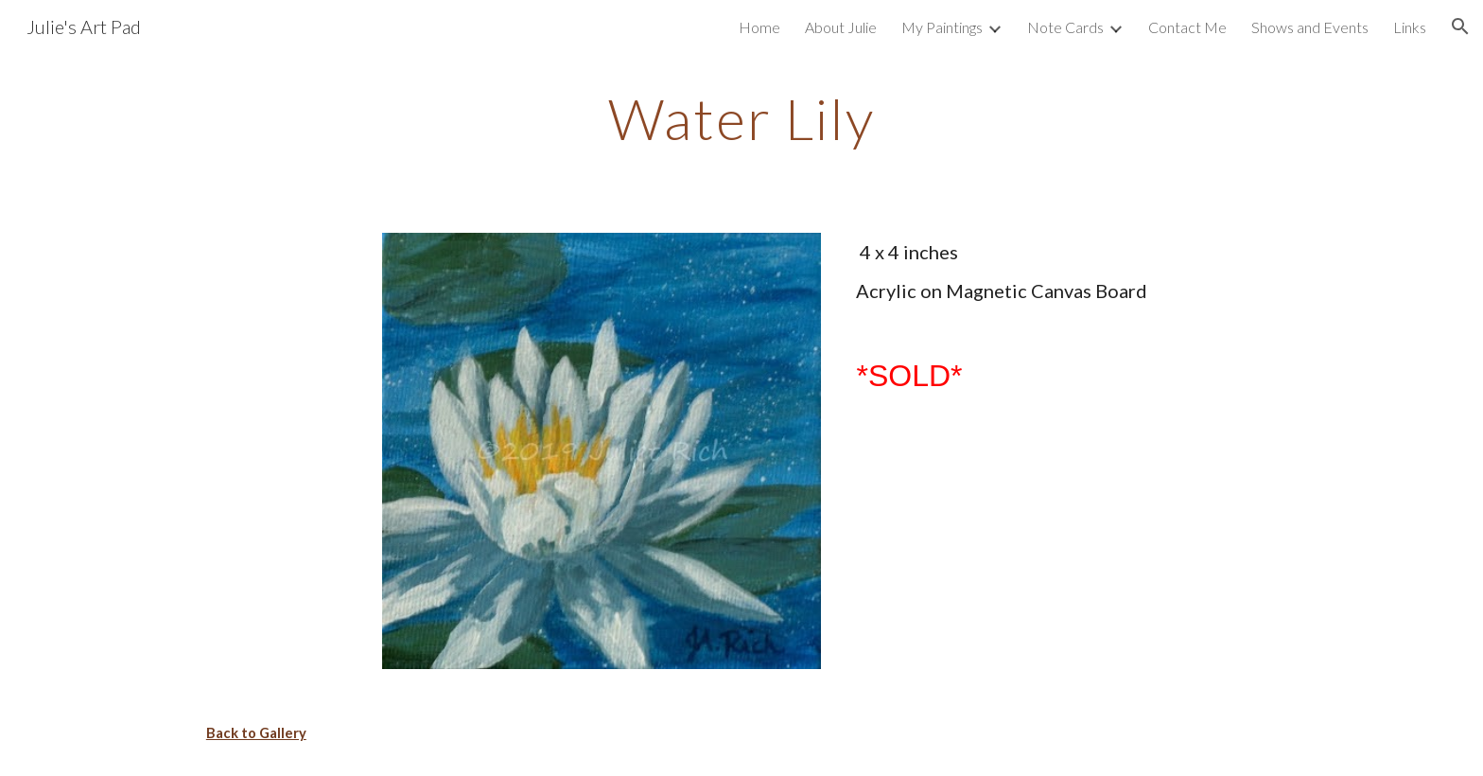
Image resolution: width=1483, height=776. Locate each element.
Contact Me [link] (1187, 27)
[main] (741, 118)
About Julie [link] (841, 27)
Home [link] (759, 27)
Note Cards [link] (1065, 27)
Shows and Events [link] (1310, 27)
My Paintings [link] (942, 27)
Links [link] (1409, 27)
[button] (1460, 26)
